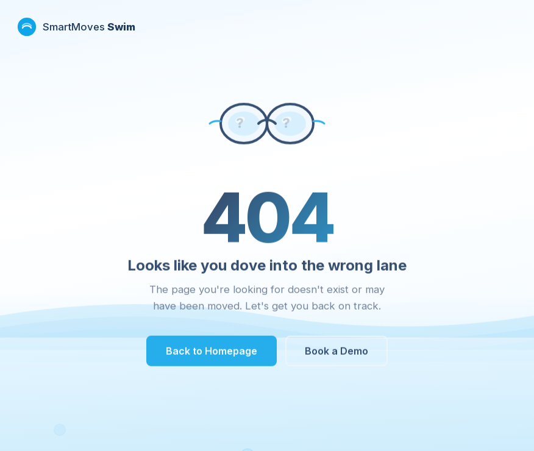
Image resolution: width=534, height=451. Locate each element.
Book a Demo (336, 353)
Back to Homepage (211, 353)
